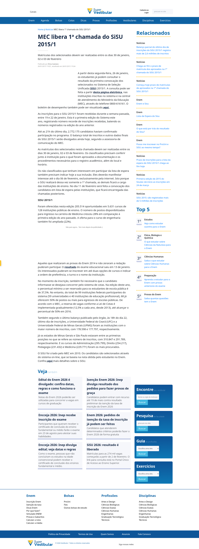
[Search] (162, 11)
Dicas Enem (31, 507)
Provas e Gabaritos (35, 517)
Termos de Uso (85, 534)
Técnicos (105, 520)
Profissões (111, 20)
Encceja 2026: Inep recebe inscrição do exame (57, 418)
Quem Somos (107, 534)
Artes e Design (108, 501)
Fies (66, 504)
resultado (70, 267)
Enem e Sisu (142, 103)
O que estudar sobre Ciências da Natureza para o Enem (157, 245)
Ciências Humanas (110, 510)
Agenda (45, 20)
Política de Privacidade (59, 534)
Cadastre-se (145, 10)
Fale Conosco (144, 534)
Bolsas (58, 20)
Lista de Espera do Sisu (148, 116)
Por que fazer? (33, 510)
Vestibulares (129, 20)
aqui (106, 107)
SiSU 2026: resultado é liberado (103, 448)
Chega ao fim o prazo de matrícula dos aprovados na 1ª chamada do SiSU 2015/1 (151, 69)
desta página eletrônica (108, 92)
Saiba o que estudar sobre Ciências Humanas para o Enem (156, 263)
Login (147, 12)
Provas (96, 20)
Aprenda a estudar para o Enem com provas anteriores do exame (157, 282)
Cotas (71, 20)
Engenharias (107, 513)
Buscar (142, 402)
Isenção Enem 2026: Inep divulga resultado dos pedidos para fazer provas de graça (106, 386)
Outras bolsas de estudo (75, 507)
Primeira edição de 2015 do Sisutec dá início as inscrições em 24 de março (153, 182)
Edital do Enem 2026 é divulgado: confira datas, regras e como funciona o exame (57, 386)
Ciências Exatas (108, 507)
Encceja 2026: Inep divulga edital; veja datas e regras (58, 448)
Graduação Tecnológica (112, 517)
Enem (31, 20)
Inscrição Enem (33, 501)
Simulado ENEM (34, 513)
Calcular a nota (33, 520)
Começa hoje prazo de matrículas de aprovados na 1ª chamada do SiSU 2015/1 (153, 88)
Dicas (83, 20)
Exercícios (165, 20)
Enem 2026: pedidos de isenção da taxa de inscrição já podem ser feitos (108, 420)
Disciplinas (148, 20)
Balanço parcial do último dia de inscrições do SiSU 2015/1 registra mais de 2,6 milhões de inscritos (153, 50)
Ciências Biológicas (110, 504)
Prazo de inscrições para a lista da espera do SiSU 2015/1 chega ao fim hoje (153, 163)
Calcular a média (34, 523)
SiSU (93, 88)
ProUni (67, 501)
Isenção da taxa (33, 504)
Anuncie (126, 534)
